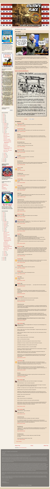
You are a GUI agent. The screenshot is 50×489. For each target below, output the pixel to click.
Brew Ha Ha (5, 135)
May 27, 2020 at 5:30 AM (21, 152)
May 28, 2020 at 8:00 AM (21, 293)
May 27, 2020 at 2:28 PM (21, 223)
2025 (4, 115)
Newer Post (17, 445)
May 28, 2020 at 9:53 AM (21, 301)
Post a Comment (19, 441)
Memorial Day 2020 (6, 136)
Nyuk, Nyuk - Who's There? (8, 150)
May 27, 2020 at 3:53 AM (21, 146)
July (4, 228)
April (4, 153)
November (5, 124)
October (5, 224)
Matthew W (19, 167)
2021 (4, 120)
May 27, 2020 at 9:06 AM (21, 182)
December (5, 123)
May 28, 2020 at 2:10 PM (21, 406)
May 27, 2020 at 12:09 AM (21, 125)
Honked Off (5, 137)
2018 (4, 160)
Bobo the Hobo (19, 149)
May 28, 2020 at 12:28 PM (21, 376)
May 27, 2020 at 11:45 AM (21, 196)
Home (32, 445)
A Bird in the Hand (6, 133)
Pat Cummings (19, 296)
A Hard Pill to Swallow (7, 139)
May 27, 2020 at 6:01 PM (21, 262)
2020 (4, 122)
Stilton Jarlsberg (20, 323)
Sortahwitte (19, 258)
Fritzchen (18, 185)
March (5, 154)
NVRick (18, 276)
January (5, 157)
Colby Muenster (20, 360)
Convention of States (5, 185)
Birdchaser (19, 265)
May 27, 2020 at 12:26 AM (21, 131)
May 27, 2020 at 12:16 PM (21, 211)
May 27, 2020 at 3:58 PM (21, 243)
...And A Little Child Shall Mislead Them (7, 142)
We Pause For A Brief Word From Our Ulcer (8, 148)
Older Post (46, 445)
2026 (4, 114)
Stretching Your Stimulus (7, 140)
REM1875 (18, 283)
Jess (18, 155)
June (4, 131)
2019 (4, 257)
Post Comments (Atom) (22, 447)
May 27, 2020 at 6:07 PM (21, 273)
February (5, 254)
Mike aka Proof (19, 123)
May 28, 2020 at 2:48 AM (21, 280)
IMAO (3, 186)
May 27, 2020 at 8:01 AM (21, 170)
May (4, 132)
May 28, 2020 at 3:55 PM (21, 423)
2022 (4, 119)
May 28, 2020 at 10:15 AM (21, 320)
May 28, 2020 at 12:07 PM (21, 357)
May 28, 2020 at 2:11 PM (21, 413)
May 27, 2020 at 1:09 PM (21, 216)
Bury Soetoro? (6, 145)
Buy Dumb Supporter (7, 146)
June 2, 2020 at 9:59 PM (21, 439)
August (5, 128)
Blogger (30, 485)
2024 (4, 116)
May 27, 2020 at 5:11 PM (21, 255)
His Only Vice (6, 242)
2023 (4, 118)
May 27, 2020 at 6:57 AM (21, 164)
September (5, 127)
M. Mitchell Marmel (20, 219)
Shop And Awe (6, 151)
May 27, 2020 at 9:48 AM (21, 190)
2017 (4, 161)
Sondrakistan (4, 187)
